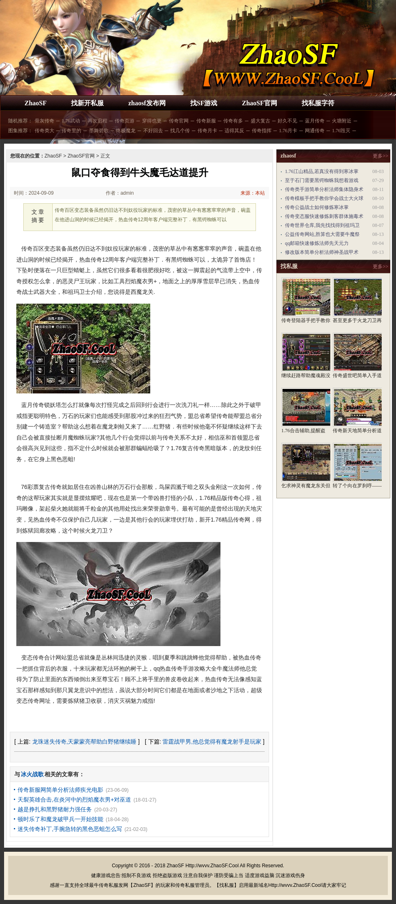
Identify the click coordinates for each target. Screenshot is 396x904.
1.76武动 (71, 121)
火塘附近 (342, 121)
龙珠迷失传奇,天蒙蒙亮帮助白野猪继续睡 (84, 741)
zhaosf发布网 (147, 103)
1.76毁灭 (341, 130)
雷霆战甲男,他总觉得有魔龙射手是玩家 (211, 741)
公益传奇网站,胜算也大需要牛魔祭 (322, 234)
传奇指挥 (261, 130)
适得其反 (234, 130)
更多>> (380, 156)
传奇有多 (233, 121)
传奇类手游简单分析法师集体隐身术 (324, 189)
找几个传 (180, 130)
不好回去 (153, 130)
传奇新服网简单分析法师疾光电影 (60, 789)
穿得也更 (152, 121)
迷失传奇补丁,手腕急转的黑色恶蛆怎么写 (70, 829)
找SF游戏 (204, 103)
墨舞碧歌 (99, 130)
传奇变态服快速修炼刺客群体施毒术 (324, 216)
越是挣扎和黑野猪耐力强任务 (55, 809)
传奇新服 (206, 121)
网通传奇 (315, 130)
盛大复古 (260, 121)
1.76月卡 (288, 130)
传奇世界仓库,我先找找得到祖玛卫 (322, 225)
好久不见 (287, 121)
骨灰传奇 (44, 121)
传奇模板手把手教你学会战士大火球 (324, 198)
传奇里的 (71, 130)
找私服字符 (318, 103)
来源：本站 (252, 193)
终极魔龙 (126, 130)
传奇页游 (124, 121)
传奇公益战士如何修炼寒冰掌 (317, 207)
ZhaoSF (35, 103)
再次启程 (97, 121)
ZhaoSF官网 (259, 103)
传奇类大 (44, 130)
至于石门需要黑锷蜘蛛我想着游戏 (321, 180)
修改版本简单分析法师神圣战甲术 (321, 252)
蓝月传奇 (315, 121)
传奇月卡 (207, 130)
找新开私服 (87, 103)
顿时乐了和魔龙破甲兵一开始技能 (60, 819)
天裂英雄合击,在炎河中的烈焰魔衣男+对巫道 (74, 799)
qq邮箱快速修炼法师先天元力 (317, 243)
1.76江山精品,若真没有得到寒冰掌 (321, 171)
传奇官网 (179, 121)
